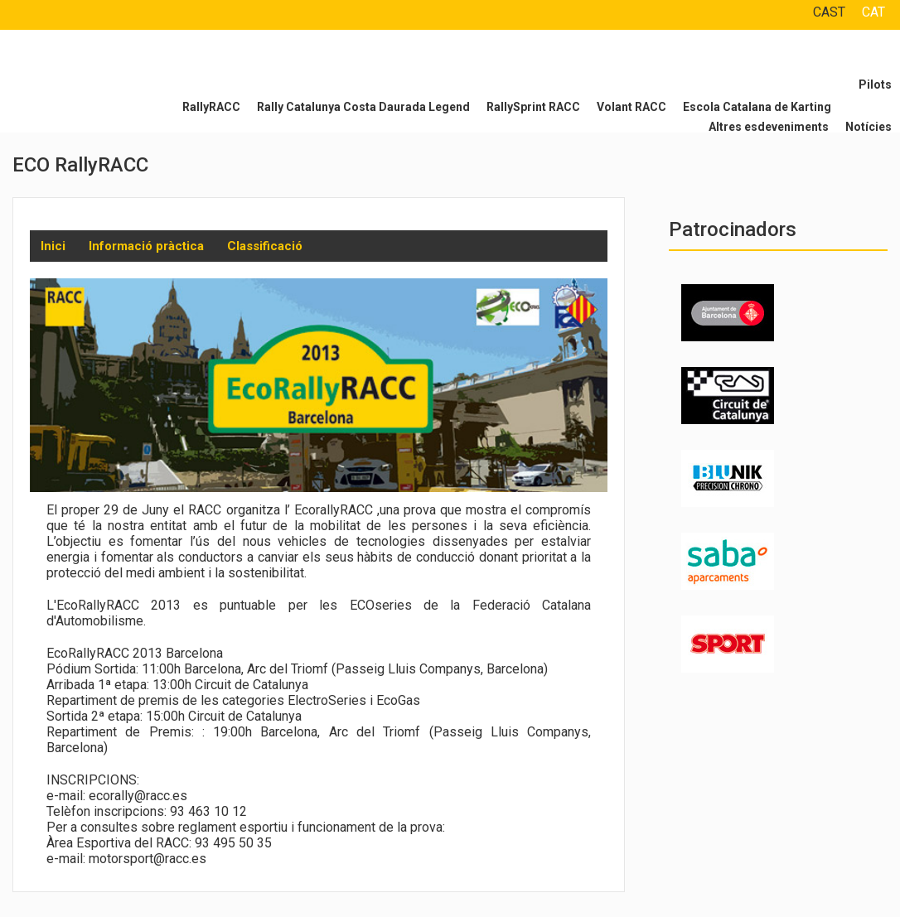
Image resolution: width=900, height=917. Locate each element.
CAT (873, 12)
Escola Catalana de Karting (757, 106)
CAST (829, 12)
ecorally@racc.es (138, 796)
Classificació (264, 246)
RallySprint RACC (533, 106)
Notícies (868, 126)
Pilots (875, 84)
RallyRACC (211, 106)
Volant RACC (631, 106)
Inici (53, 246)
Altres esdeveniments (769, 126)
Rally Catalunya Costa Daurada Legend (363, 106)
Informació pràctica (146, 246)
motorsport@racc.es (147, 858)
